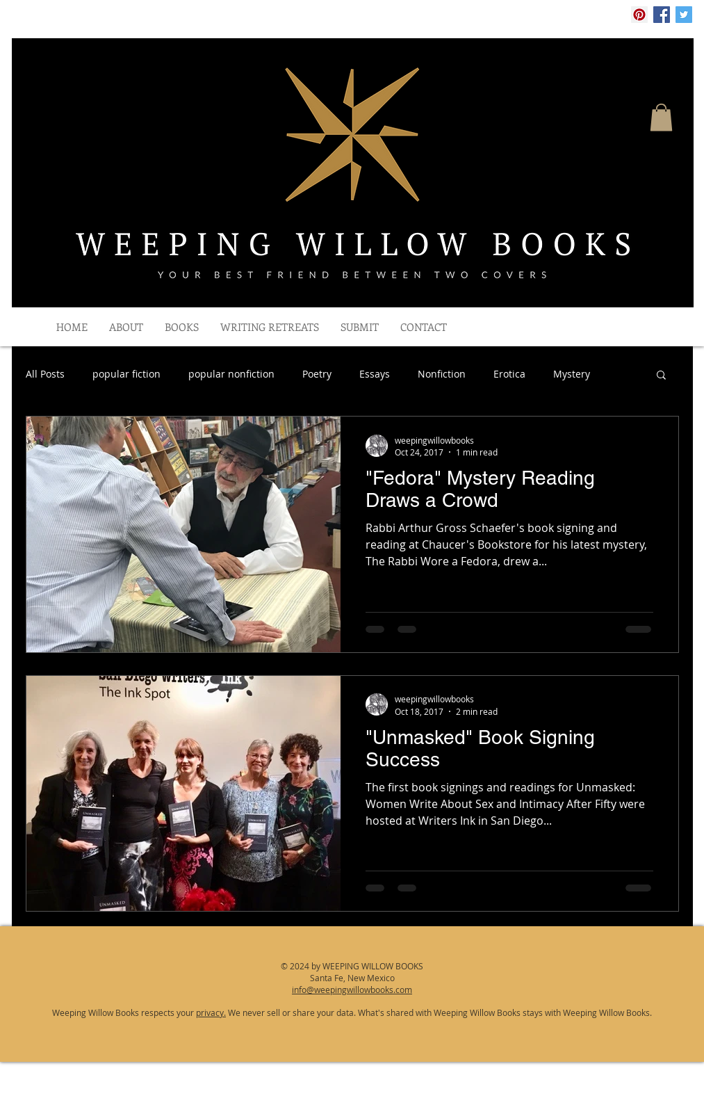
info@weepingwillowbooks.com (352, 989)
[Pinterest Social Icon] (639, 14)
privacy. (211, 1012)
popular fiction (126, 373)
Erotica (509, 373)
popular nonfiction (231, 373)
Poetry (316, 373)
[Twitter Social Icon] (684, 14)
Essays (374, 373)
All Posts (45, 373)
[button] (661, 117)
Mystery (571, 373)
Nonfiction (442, 373)
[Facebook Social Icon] (661, 14)
